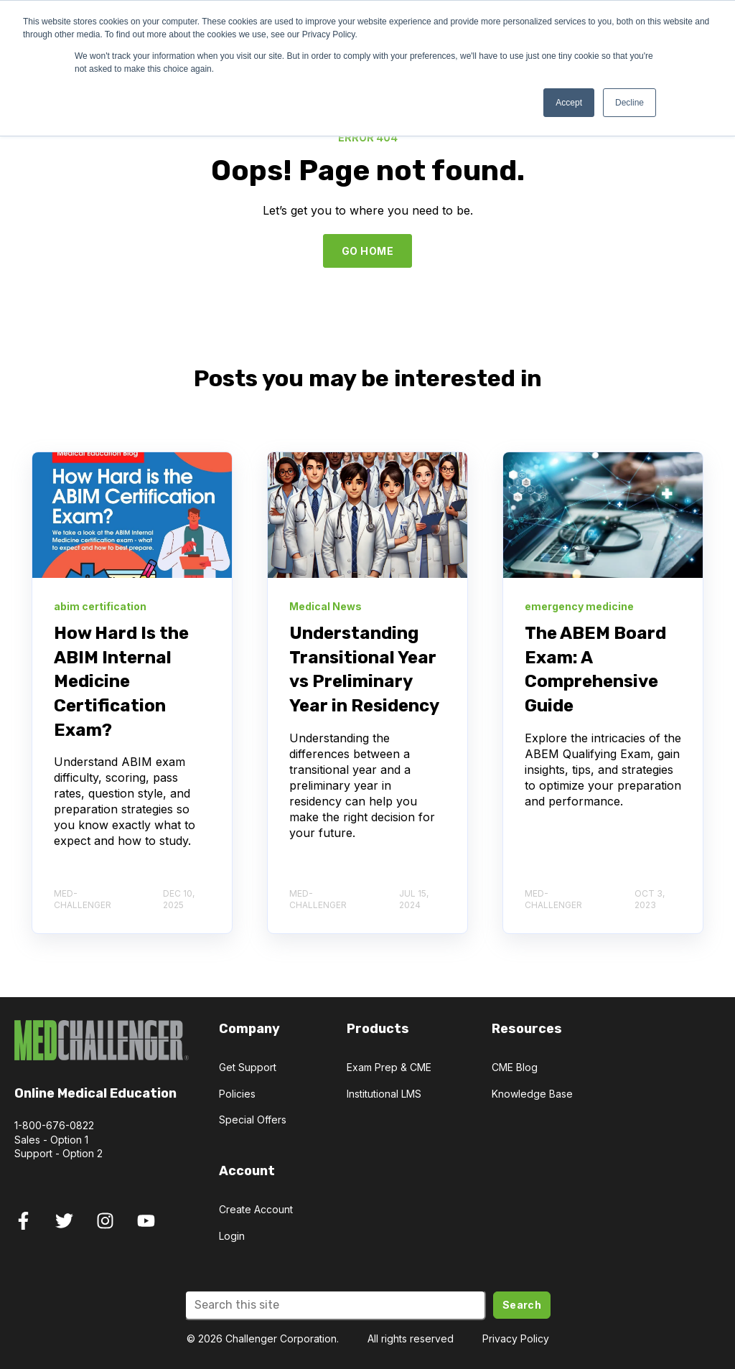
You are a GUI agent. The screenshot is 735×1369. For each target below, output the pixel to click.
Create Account (256, 1209)
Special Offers (252, 1119)
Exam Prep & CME (389, 1067)
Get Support (247, 1067)
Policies (237, 1094)
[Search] (335, 1305)
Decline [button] (629, 103)
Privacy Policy (515, 1338)
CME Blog (515, 1067)
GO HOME (367, 251)
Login (232, 1236)
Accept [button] (569, 103)
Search (522, 1305)
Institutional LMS (384, 1094)
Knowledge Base (532, 1094)
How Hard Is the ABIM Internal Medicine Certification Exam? (121, 681)
